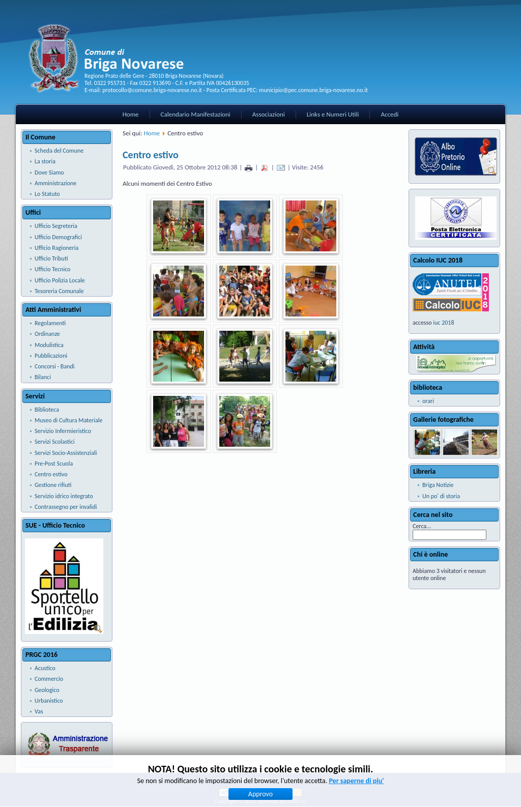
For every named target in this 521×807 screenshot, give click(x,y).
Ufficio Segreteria (56, 225)
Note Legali (271, 778)
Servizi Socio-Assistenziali (66, 452)
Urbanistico (49, 700)
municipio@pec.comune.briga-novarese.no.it (313, 90)
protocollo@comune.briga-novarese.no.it (152, 90)
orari (428, 401)
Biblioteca (47, 409)
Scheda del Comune (59, 150)
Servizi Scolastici (55, 441)
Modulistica (49, 345)
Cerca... (422, 526)
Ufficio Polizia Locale (60, 280)
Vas (39, 711)
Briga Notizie (438, 484)
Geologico (47, 690)
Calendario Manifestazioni (195, 114)
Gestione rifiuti (53, 484)
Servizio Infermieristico (63, 431)
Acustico (45, 668)
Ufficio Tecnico (52, 269)
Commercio (49, 678)
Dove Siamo (49, 172)
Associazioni (268, 114)
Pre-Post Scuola (54, 463)
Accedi (389, 114)
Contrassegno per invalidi (66, 506)
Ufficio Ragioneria (56, 247)
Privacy (245, 778)
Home (131, 114)
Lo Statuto (47, 193)
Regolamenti (50, 323)
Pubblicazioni (51, 355)
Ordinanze (47, 333)
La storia (45, 161)
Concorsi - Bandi (55, 366)
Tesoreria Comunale (59, 291)
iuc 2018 (443, 322)
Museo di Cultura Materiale (68, 420)
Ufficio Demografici (58, 237)
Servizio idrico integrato (64, 496)
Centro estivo (51, 474)
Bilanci (43, 377)
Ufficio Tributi (51, 258)
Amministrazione (55, 183)
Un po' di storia (441, 496)
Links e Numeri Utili (333, 114)
